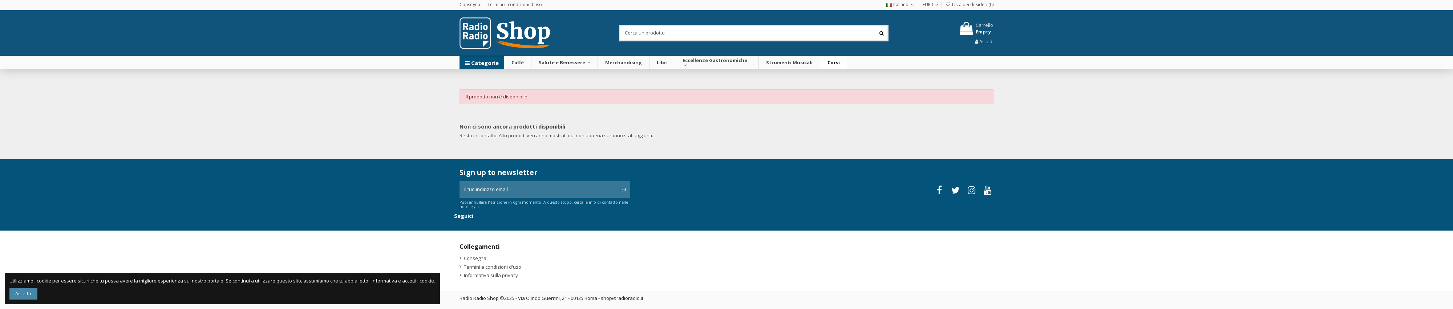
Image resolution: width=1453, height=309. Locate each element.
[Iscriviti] (623, 189)
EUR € (930, 4)
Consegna (470, 4)
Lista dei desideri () (969, 4)
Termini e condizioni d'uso (514, 4)
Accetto (23, 293)
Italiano (900, 4)
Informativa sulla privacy (491, 275)
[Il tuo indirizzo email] (538, 189)
